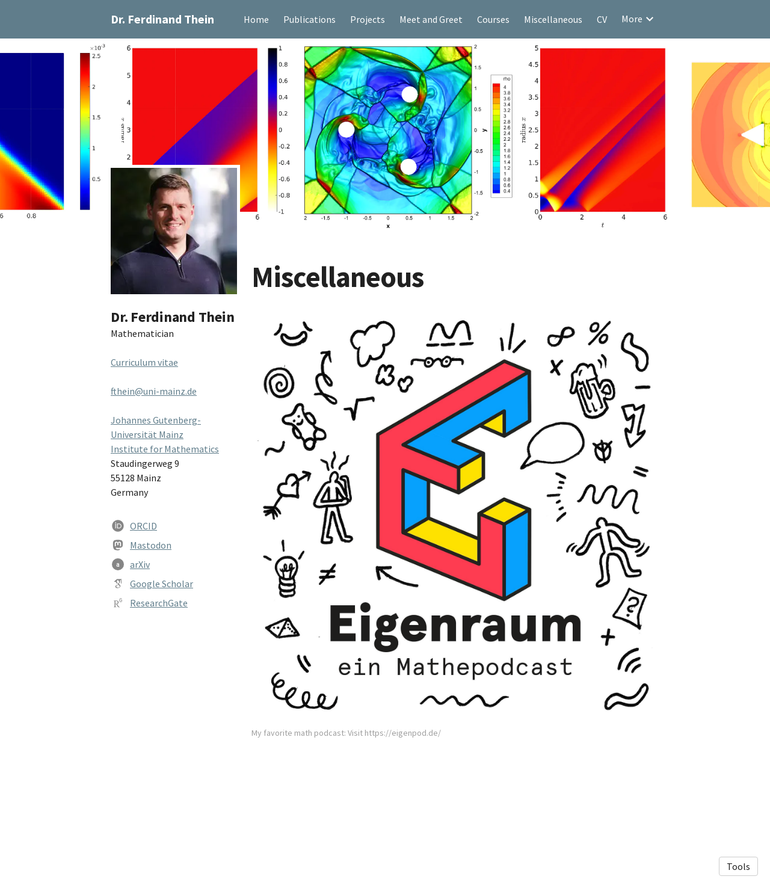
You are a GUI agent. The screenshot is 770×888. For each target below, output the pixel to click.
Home (256, 19)
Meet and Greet (431, 19)
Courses (493, 19)
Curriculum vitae (144, 362)
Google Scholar (161, 584)
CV (602, 19)
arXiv (140, 564)
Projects (367, 19)
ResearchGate (159, 603)
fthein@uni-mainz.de (154, 391)
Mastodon (150, 545)
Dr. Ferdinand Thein (162, 18)
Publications (309, 19)
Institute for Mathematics (165, 449)
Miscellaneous (553, 19)
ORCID (143, 526)
